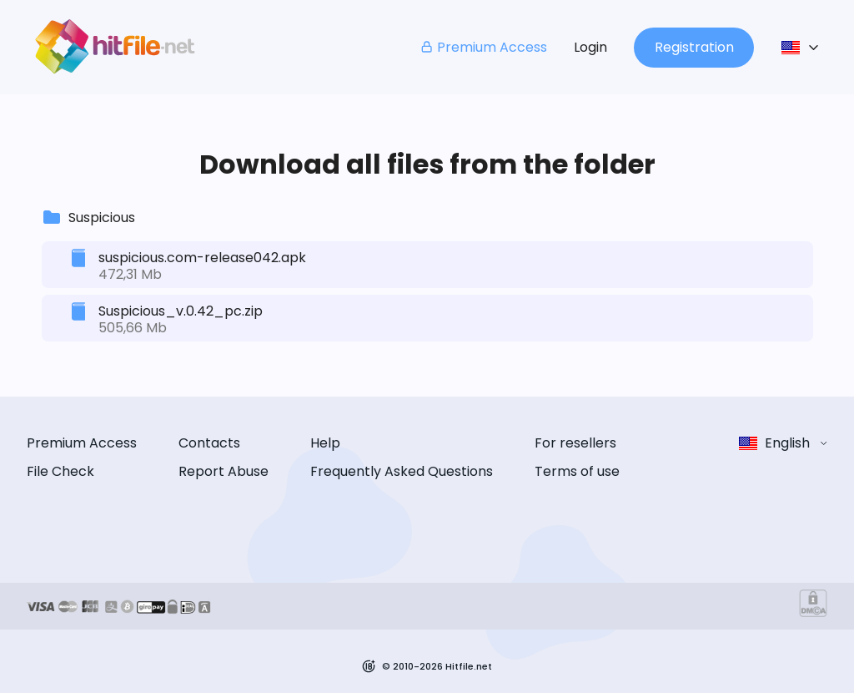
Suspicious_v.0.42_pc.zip (180, 311)
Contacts (209, 443)
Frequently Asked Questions (401, 471)
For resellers (575, 443)
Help (325, 443)
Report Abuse (223, 471)
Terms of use (577, 471)
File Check (60, 471)
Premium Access (483, 47)
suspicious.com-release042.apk (202, 257)
